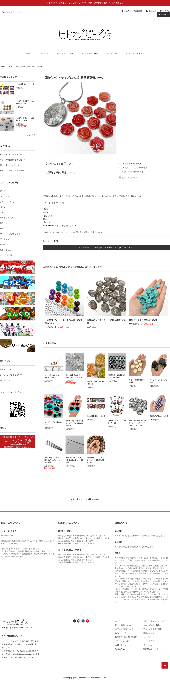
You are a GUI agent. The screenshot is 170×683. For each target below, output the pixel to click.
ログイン (166, 11)
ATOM (122, 649)
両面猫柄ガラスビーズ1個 (159, 416)
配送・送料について (123, 625)
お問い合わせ (111, 53)
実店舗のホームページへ (153, 649)
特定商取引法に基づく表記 (126, 637)
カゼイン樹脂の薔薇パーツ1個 (137, 381)
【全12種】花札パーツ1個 (25, 84)
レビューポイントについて (154, 621)
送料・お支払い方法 (64, 53)
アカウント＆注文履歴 (133, 11)
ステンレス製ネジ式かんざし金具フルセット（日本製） (74, 460)
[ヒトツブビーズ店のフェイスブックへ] (83, 621)
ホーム (28, 53)
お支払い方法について (124, 629)
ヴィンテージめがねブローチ (53, 423)
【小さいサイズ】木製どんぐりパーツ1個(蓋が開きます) (95, 460)
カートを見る (148, 641)
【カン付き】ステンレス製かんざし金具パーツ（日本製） (53, 460)
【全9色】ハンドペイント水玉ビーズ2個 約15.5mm (63, 321)
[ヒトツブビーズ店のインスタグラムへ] (79, 621)
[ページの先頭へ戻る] (165, 665)
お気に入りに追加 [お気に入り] (127, 177)
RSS (117, 649)
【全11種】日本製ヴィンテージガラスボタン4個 (74, 376)
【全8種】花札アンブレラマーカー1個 (117, 422)
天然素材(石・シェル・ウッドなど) (29, 67)
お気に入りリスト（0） (135, 53)
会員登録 (152, 11)
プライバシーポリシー (124, 641)
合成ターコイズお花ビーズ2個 (143, 320)
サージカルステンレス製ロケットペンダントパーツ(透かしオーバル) (137, 423)
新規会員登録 (148, 633)
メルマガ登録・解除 (89, 53)
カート (163, 14)
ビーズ (11, 67)
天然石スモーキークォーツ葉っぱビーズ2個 (106, 321)
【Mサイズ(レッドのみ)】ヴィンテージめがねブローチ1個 (75, 423)
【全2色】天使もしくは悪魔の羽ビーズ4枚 (25, 119)
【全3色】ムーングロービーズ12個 (96, 383)
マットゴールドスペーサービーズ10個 (53, 376)
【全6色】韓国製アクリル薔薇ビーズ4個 (25, 102)
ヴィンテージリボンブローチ (158, 381)
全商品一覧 (43, 53)
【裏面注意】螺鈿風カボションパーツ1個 (116, 376)
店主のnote (147, 645)
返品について (120, 633)
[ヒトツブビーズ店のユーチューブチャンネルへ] (87, 621)
